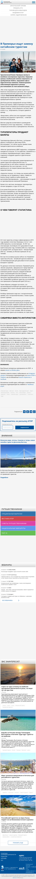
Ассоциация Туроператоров (7, 2)
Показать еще (18, 843)
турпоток (5, 792)
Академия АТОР (18, 13)
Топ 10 (4, 533)
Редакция (4, 856)
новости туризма (24, 792)
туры (2, 396)
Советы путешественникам (14, 523)
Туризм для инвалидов (18, 10)
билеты (29, 392)
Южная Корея (23, 392)
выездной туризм (7, 750)
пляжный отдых (14, 394)
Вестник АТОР (8, 519)
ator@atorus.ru (12, 869)
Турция (31, 792)
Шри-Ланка (5, 835)
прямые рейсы (6, 836)
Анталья (17, 792)
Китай (16, 390)
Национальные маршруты (13, 528)
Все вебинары (7, 600)
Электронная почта (7, 424)
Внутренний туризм (20, 705)
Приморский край (5, 392)
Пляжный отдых (4, 390)
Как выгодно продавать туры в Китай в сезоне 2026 (14, 571)
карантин (3, 394)
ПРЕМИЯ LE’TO (18, 8)
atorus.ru (15, 877)
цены (28, 750)
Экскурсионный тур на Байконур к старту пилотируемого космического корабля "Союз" (16, 583)
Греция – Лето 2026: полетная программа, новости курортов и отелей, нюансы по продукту (17, 590)
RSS (2, 860)
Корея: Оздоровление (19, 15)
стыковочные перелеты (16, 836)
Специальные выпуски (12, 514)
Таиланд (12, 392)
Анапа (4, 705)
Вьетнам (12, 390)
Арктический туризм (18, 6)
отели (8, 394)
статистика (30, 394)
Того (17, 392)
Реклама (3, 858)
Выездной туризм (22, 835)
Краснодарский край (24, 390)
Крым (31, 390)
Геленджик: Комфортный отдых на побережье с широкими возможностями (16, 596)
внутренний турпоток (7, 707)
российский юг (23, 394)
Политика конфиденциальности (8, 854)
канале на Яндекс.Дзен (12, 370)
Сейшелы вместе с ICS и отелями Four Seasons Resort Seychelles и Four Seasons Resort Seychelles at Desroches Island (17, 577)
